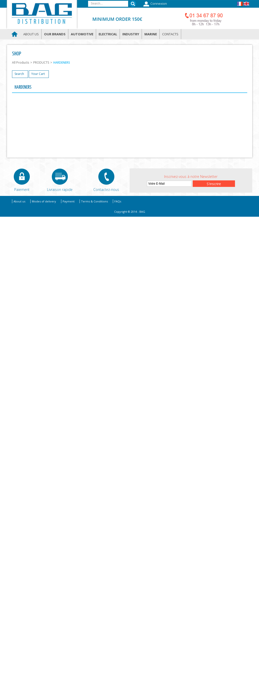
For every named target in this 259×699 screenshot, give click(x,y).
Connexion (154, 4)
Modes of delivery (44, 201)
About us (31, 34)
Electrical (108, 34)
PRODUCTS (41, 62)
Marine (150, 34)
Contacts (170, 34)
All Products (20, 62)
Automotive (82, 34)
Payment (69, 201)
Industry (130, 34)
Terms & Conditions (94, 201)
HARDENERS (61, 62)
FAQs (117, 201)
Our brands (55, 34)
